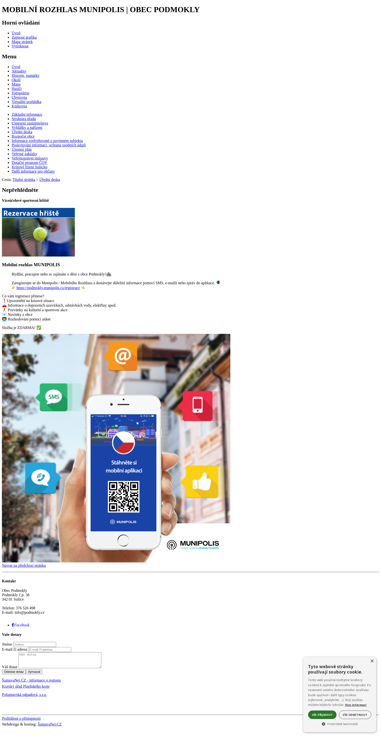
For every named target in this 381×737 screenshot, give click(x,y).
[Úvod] (16, 33)
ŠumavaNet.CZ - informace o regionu (31, 683)
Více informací (356, 705)
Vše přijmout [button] (322, 715)
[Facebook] (20, 625)
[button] (339, 723)
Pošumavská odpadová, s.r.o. (24, 697)
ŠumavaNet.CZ (50, 727)
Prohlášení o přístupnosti (21, 721)
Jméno (7, 644)
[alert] (339, 694)
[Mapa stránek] (22, 42)
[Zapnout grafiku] (24, 37)
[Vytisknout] (20, 46)
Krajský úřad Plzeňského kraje (26, 689)
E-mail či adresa (14, 649)
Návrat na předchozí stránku (24, 565)
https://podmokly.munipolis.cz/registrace (48, 288)
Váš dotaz (9, 670)
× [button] (372, 661)
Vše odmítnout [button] (355, 715)
